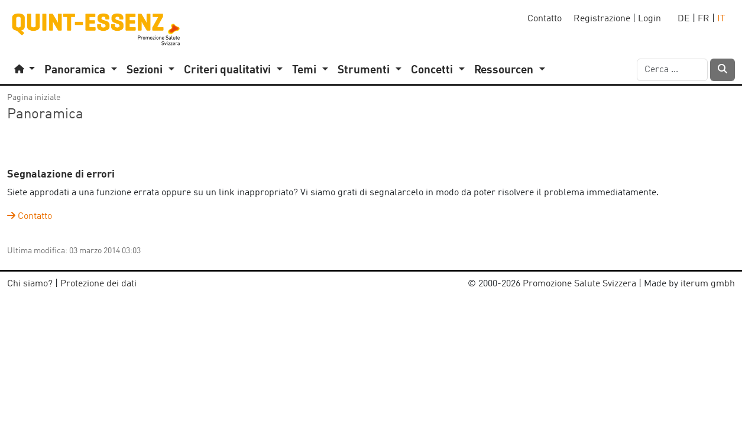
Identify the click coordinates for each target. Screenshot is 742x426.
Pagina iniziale (33, 97)
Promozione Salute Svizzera (579, 284)
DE (684, 19)
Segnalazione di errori (61, 175)
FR (703, 19)
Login (649, 19)
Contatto (544, 19)
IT (721, 19)
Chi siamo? (30, 284)
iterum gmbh (708, 284)
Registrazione (601, 19)
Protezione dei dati (98, 284)
